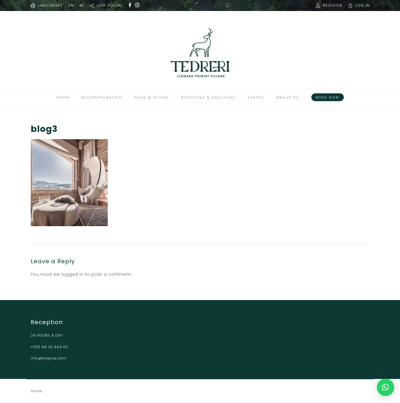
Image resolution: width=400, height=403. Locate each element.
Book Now (327, 97)
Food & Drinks (151, 97)
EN (71, 5)
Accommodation (101, 97)
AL (81, 5)
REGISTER (332, 5)
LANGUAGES (50, 5)
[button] (385, 387)
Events (256, 97)
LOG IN (362, 5)
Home (63, 97)
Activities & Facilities (208, 97)
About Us (287, 97)
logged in (72, 274)
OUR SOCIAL (109, 5)
